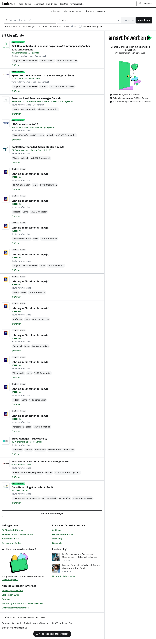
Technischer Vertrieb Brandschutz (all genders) (40, 461)
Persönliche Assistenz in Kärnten (17, 534)
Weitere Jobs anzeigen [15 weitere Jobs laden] (52, 513)
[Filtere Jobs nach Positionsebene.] (53, 27)
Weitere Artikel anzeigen (63, 576)
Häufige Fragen (9, 617)
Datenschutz (8, 623)
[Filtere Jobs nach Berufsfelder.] (14, 27)
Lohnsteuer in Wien (10, 595)
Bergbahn (6, 599)
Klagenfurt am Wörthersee (25, 60)
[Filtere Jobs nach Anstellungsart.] (33, 27)
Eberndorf (17, 346)
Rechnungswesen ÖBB (12, 590)
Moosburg (57, 539)
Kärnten (20, 35)
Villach (16, 109)
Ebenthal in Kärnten (22, 238)
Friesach (16, 212)
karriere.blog (59, 549)
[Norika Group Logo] (14, 628)
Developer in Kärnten (11, 543)
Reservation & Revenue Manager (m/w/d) (36, 98)
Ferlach (16, 400)
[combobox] (30, 20)
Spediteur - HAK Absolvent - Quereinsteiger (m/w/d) (43, 75)
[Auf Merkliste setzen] (16, 65)
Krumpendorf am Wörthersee (26, 498)
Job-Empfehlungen (72, 11)
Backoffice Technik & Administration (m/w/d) (38, 147)
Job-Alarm (89, 11)
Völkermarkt (18, 373)
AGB (43, 617)
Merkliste (101, 11)
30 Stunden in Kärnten (12, 530)
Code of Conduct (41, 623)
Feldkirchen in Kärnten (62, 534)
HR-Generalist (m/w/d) (25, 124)
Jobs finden (144, 20)
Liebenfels (57, 543)
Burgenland (37, 472)
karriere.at (30, 585)
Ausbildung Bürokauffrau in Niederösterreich (23, 603)
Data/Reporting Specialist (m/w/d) (32, 487)
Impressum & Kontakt (28, 617)
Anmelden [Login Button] (145, 3)
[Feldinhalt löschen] (118, 20)
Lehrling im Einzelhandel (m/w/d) (30, 173)
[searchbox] (30, 20)
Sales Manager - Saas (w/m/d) (29, 438)
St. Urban (56, 530)
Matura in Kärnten (10, 539)
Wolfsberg (17, 319)
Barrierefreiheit (23, 623)
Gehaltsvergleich (10, 579)
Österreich (18, 449)
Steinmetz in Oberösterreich (15, 608)
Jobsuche (55, 11)
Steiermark (18, 472)
